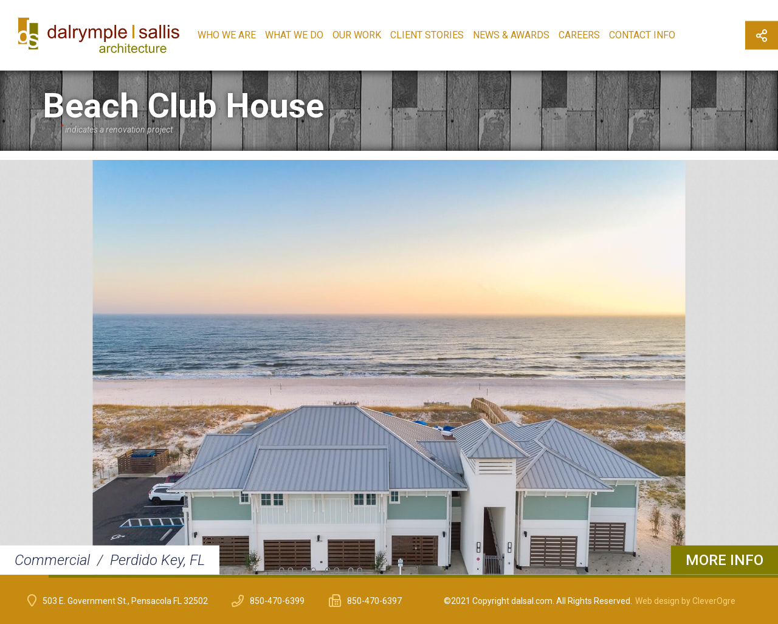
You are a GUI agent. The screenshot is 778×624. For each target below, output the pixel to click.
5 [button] (218, 576)
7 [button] (316, 576)
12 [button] (559, 576)
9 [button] (413, 576)
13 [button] (608, 576)
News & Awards (511, 35)
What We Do (294, 35)
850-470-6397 (374, 601)
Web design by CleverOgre (685, 601)
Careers (579, 35)
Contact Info (642, 35)
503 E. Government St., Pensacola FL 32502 (125, 601)
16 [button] (753, 576)
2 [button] (73, 576)
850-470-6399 (277, 601)
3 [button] (121, 576)
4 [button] (170, 576)
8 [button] (364, 576)
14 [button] (656, 576)
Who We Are (227, 35)
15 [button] (705, 576)
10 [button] (462, 576)
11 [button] (510, 576)
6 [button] (267, 576)
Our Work (356, 35)
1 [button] (24, 576)
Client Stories (427, 35)
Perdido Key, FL (157, 560)
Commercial (52, 560)
